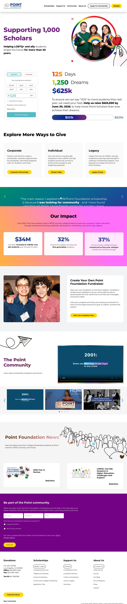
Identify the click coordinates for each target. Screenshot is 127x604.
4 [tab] (68, 411)
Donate (117, 6)
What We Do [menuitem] (98, 570)
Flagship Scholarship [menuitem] (41, 573)
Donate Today (56, 172)
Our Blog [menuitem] (96, 577)
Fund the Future (13, 595)
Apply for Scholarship (99, 6)
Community (72, 6)
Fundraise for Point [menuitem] (70, 570)
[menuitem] (39, 566)
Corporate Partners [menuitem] (70, 573)
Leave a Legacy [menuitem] (69, 581)
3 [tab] (65, 411)
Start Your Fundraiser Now (84, 315)
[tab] (61, 198)
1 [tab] (59, 411)
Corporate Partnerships (19, 172)
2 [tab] (62, 411)
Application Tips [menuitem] (39, 584)
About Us (82, 6)
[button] (4, 196)
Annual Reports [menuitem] (99, 581)
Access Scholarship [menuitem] (40, 577)
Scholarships (49, 6)
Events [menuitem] (96, 573)
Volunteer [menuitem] (67, 584)
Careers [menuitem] (96, 588)
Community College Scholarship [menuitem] (45, 581)
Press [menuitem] (95, 584)
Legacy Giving (97, 172)
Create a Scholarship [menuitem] (70, 577)
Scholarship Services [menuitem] (40, 570)
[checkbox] (34, 527)
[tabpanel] (25, 399)
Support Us (60, 6)
